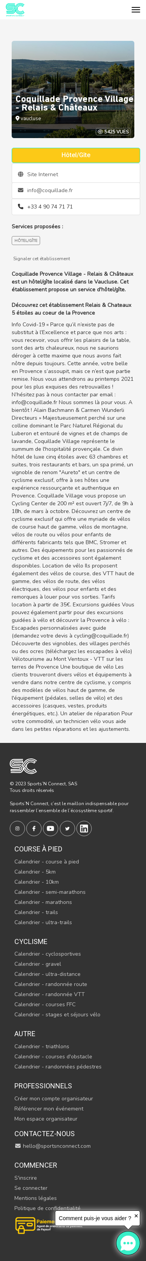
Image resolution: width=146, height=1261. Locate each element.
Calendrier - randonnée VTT (49, 994)
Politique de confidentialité (47, 1208)
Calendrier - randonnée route (50, 984)
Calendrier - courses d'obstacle (53, 1056)
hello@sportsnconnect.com (52, 1146)
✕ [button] (136, 1216)
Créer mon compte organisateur (53, 1098)
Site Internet (38, 174)
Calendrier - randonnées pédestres (58, 1066)
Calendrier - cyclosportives (47, 954)
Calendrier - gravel (37, 964)
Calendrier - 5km (35, 872)
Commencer (35, 1165)
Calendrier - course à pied (46, 861)
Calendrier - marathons (43, 902)
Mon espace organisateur (45, 1119)
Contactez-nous (44, 1134)
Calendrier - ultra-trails (43, 922)
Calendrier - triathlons (41, 1046)
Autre (24, 1034)
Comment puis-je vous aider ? (95, 1218)
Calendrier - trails (36, 912)
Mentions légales (35, 1198)
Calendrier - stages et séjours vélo (57, 1014)
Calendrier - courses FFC (45, 1004)
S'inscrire (25, 1178)
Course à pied (38, 849)
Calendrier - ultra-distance (47, 974)
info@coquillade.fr (45, 190)
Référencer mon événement (48, 1108)
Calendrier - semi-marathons (50, 892)
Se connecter (30, 1188)
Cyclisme (30, 941)
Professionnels (43, 1086)
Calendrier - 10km (36, 882)
